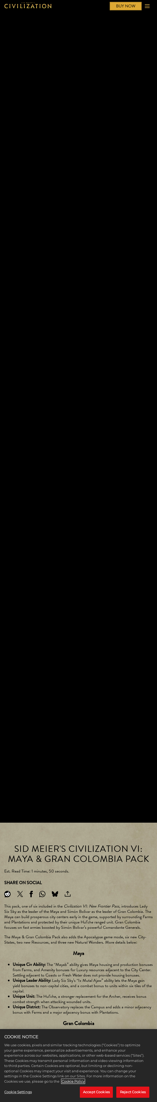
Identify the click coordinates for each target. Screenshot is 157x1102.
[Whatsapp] (42, 894)
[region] (78, 1065)
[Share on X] (20, 894)
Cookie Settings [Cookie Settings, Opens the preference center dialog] (18, 1092)
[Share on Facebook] (31, 894)
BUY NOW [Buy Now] (125, 6)
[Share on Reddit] (7, 894)
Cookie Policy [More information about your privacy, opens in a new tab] (73, 1081)
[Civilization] (28, 6)
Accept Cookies (96, 1092)
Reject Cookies (133, 1092)
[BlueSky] (55, 894)
